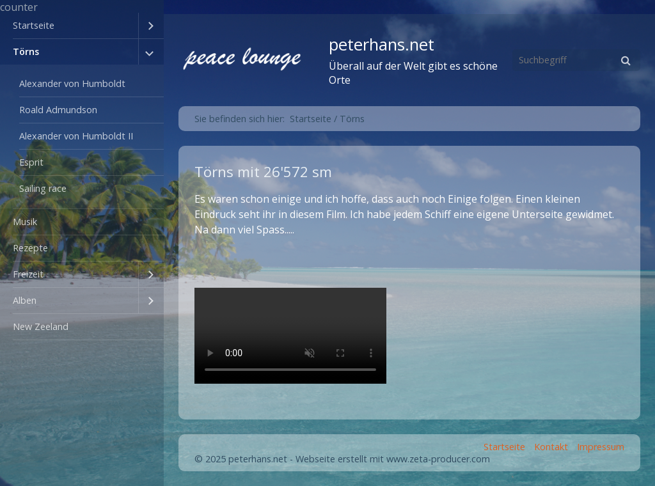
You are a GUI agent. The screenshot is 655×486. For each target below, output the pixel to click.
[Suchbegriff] (576, 60)
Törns (26, 51)
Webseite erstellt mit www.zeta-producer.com (393, 459)
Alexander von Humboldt (72, 83)
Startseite (33, 25)
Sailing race (43, 188)
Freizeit (28, 274)
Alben (24, 300)
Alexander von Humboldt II (76, 136)
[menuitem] (82, 26)
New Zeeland (40, 326)
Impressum (600, 447)
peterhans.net (381, 44)
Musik (25, 222)
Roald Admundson (58, 110)
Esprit (31, 162)
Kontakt (551, 447)
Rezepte (30, 248)
